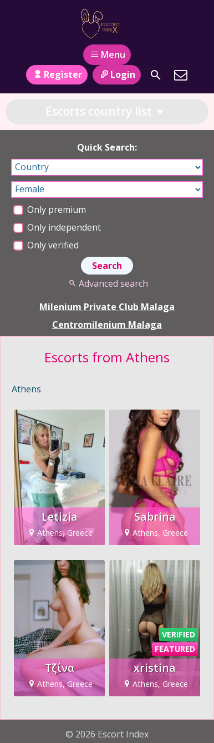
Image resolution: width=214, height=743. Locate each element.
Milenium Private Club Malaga (107, 307)
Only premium (49, 209)
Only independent (57, 227)
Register (57, 74)
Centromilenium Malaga (107, 324)
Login (116, 74)
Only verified (46, 245)
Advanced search (106, 283)
